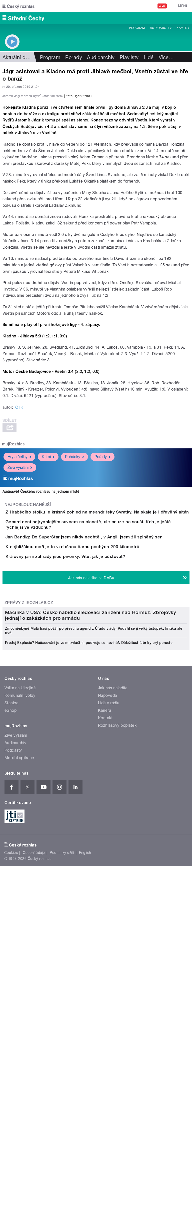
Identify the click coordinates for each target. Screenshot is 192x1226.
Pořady (73, 57)
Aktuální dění (17, 57)
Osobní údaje (34, 1150)
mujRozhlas (13, 551)
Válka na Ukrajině (20, 985)
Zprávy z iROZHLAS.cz (28, 776)
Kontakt (105, 1015)
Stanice (11, 1000)
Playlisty (129, 57)
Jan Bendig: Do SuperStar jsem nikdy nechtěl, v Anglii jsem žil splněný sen (104, 667)
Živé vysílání (20, 575)
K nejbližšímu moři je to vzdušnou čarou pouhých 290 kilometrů (92, 691)
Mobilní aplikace (19, 1055)
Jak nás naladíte (113, 985)
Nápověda (107, 993)
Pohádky (74, 564)
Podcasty (13, 1047)
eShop (10, 1008)
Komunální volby (19, 993)
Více (166, 57)
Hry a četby (19, 564)
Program (137, 28)
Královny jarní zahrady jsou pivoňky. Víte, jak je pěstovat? (85, 715)
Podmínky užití (62, 1150)
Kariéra (104, 1008)
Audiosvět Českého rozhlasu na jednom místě (40, 599)
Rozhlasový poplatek (117, 1023)
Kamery (183, 28)
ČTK (19, 515)
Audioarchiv (161, 28)
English (85, 1150)
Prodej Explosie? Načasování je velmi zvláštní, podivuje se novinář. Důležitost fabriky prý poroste (88, 940)
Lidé (149, 57)
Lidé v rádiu (109, 1000)
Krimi (48, 564)
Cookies (11, 1150)
